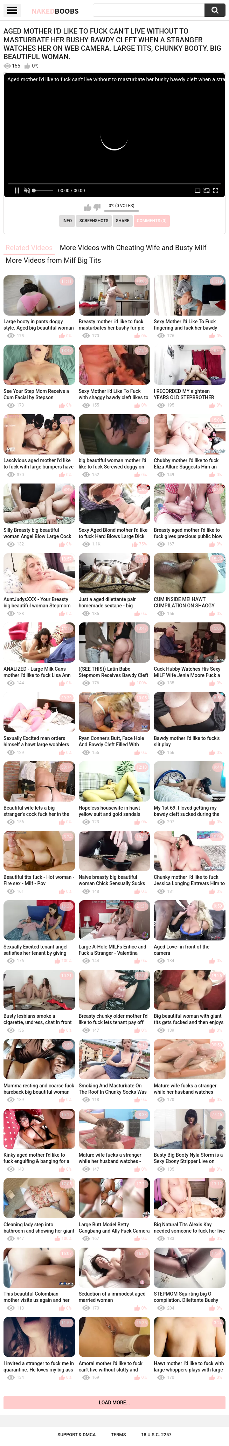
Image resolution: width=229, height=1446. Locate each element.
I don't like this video (96, 207)
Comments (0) (152, 220)
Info (67, 220)
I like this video (87, 207)
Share (122, 220)
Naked (55, 11)
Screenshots (94, 220)
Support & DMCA (76, 1434)
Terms (118, 1434)
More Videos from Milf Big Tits (53, 260)
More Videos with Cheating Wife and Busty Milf (133, 248)
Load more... (114, 1402)
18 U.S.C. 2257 (156, 1434)
